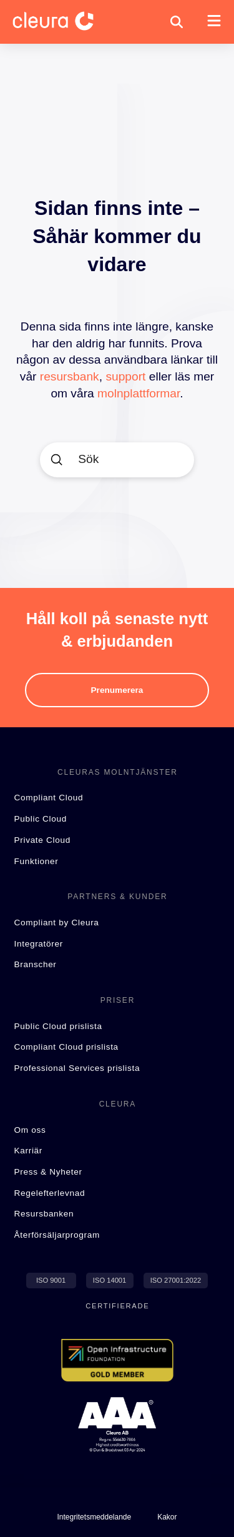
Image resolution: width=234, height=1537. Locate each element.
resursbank (69, 376)
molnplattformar (138, 393)
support (125, 376)
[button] (177, 22)
